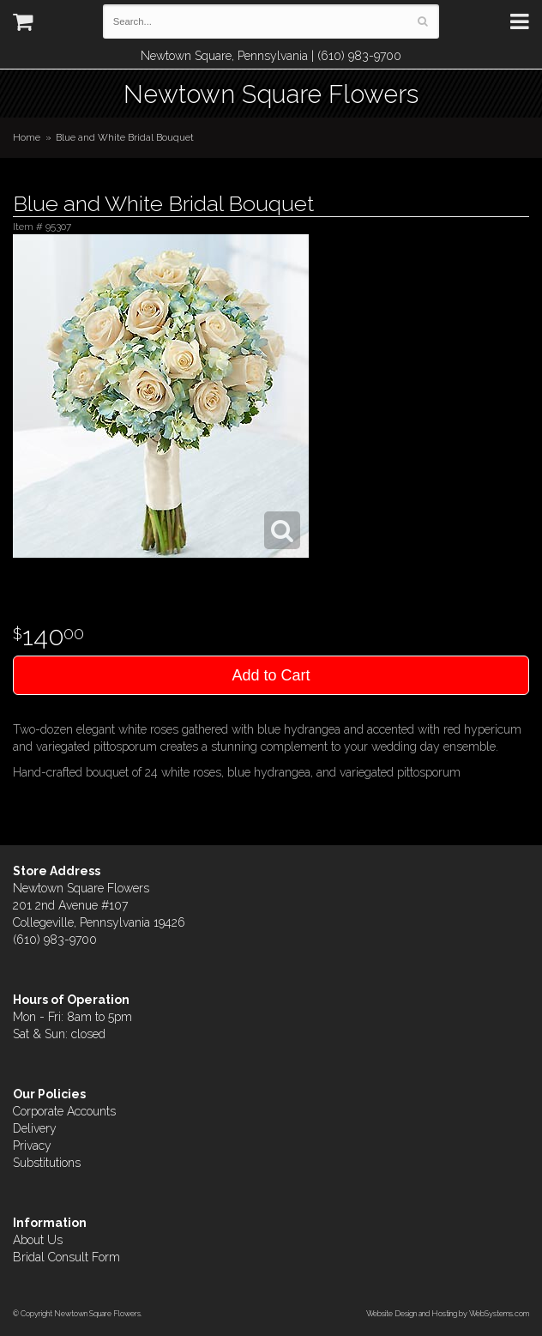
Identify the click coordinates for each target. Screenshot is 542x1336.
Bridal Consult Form (66, 1257)
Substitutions (47, 1163)
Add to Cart (271, 675)
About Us (38, 1240)
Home (26, 137)
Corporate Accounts (64, 1111)
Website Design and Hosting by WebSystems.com (447, 1313)
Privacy (32, 1145)
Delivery (35, 1128)
